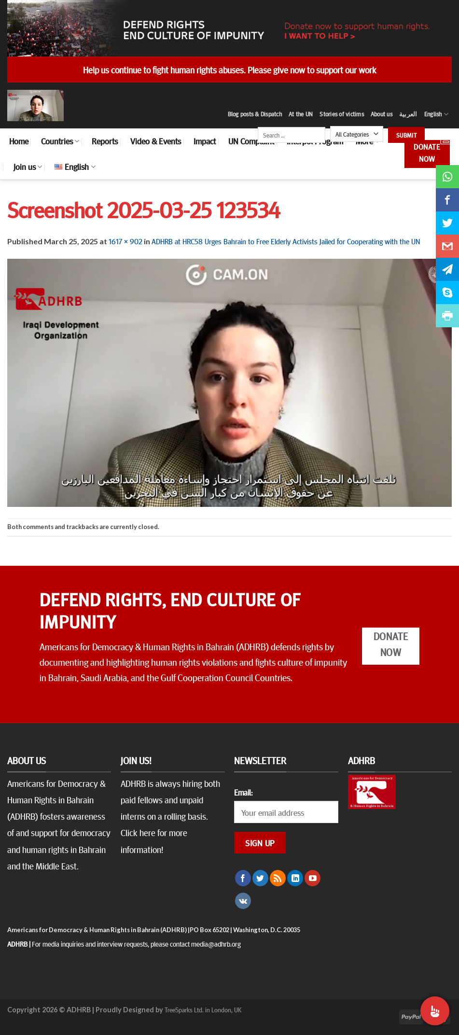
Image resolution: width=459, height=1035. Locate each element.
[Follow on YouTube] (312, 878)
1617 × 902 (125, 241)
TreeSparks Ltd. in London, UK (203, 1009)
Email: (243, 792)
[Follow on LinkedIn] (295, 878)
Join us (28, 166)
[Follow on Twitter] (260, 878)
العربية (408, 114)
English (436, 114)
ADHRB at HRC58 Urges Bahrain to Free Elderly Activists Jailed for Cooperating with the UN (286, 241)
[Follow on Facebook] (243, 878)
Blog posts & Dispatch (255, 114)
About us (381, 114)
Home (18, 141)
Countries (60, 141)
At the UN (301, 114)
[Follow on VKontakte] (243, 901)
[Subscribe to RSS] (278, 878)
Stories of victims (342, 114)
